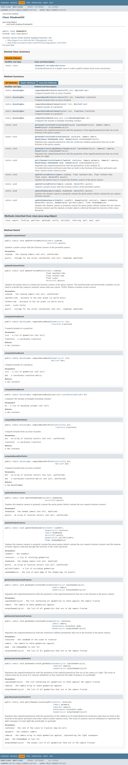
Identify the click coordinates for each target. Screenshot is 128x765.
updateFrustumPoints (45, 175)
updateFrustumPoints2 (45, 184)
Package (13, 3)
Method (33, 10)
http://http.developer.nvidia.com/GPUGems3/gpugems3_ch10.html (37, 43)
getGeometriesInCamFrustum (48, 125)
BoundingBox (18, 90)
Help (51, 3)
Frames (31, 7)
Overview (5, 3)
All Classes (53, 7)
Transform (79, 97)
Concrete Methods (48, 83)
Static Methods (27, 83)
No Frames (39, 7)
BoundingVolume (77, 118)
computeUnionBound (44, 104)
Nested (12, 10)
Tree (28, 3)
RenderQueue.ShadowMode (46, 139)
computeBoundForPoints (46, 90)
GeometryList (60, 104)
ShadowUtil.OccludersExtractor (50, 66)
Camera (99, 125)
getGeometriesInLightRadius (48, 149)
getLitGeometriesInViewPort (48, 160)
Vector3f (62, 90)
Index (45, 3)
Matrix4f (79, 90)
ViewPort (59, 200)
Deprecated (37, 3)
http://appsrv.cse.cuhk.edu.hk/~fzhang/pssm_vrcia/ (30, 40)
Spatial (66, 137)
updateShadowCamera (44, 191)
